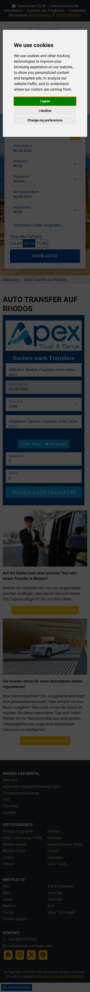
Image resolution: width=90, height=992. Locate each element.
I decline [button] (45, 111)
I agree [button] (45, 101)
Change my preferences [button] (45, 120)
